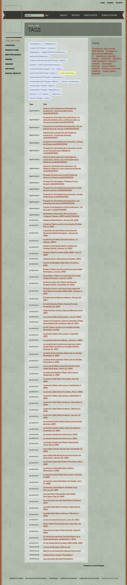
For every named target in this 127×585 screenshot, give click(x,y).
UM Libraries (53, 578)
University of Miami (16, 578)
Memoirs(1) (106, 58)
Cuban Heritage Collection (89, 578)
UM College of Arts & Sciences (36, 578)
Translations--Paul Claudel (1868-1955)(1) (105, 53)
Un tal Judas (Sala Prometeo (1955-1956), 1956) (63, 543)
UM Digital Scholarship (68, 578)
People (76, 15)
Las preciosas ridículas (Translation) (58, 559)
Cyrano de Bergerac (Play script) (56, 547)
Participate (90, 15)
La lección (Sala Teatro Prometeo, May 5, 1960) (62, 392)
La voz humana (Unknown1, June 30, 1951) (61, 520)
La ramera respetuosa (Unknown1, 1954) (60, 438)
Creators (10, 45)
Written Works (13, 55)
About (64, 15)
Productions (12, 50)
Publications (109, 15)
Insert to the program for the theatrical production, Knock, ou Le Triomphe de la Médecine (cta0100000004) (61, 159)
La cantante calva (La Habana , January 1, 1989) (62, 340)
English (110, 3)
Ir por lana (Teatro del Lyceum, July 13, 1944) (62, 317)
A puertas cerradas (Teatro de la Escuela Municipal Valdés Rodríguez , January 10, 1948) (60, 232)
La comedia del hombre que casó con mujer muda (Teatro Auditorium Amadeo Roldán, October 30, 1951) (62, 346)
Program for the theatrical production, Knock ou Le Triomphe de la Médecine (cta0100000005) (62, 150)
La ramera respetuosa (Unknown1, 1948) (60, 434)
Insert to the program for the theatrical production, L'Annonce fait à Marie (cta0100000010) (59, 110)
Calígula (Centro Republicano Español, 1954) (62, 259)
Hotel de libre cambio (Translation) (58, 555)
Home (30, 25)
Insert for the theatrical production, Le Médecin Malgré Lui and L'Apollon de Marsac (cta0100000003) (62, 168)
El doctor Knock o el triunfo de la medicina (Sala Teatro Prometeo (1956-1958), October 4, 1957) (63, 291)
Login (102, 3)
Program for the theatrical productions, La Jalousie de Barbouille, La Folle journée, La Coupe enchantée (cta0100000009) (61, 119)
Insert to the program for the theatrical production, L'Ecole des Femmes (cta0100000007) (59, 135)
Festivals (10, 69)
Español (119, 3)
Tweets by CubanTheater (93, 566)
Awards (9, 64)
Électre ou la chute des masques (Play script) (62, 551)
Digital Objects (13, 73)
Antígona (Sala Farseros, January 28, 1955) (61, 220)
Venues (8, 59)
